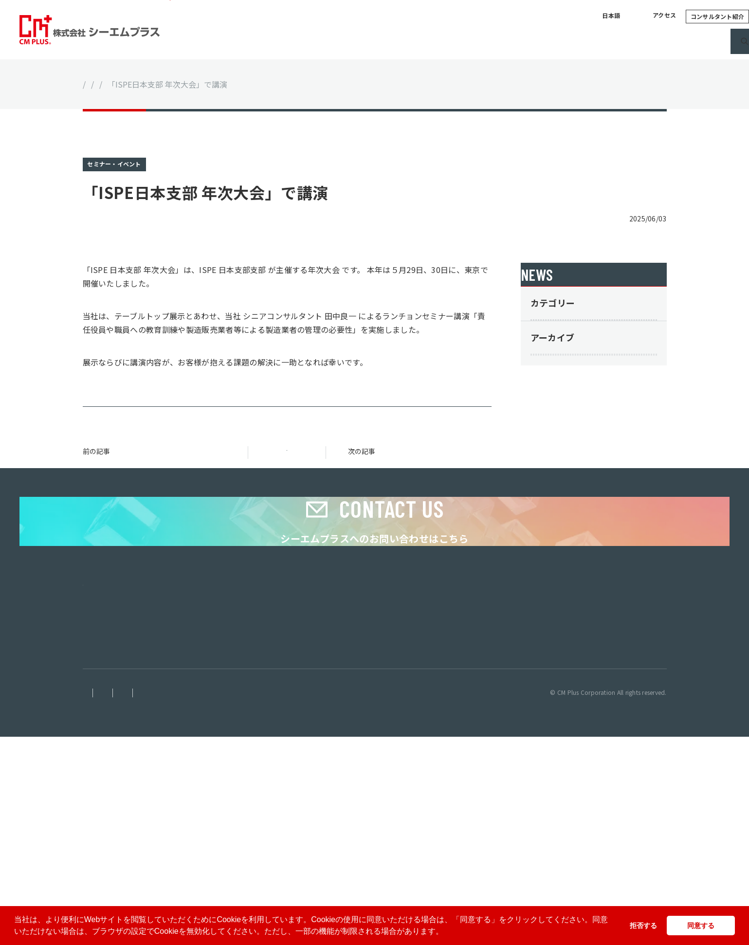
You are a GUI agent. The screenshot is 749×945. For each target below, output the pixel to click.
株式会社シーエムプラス (118, 824)
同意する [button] (700, 925)
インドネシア (102, 852)
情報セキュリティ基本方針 (229, 901)
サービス (432, 41)
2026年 (564, 472)
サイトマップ (302, 901)
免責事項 (95, 901)
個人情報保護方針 (150, 901)
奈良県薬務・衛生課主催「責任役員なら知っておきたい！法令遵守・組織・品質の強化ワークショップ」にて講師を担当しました (413, 476)
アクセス (572, 16)
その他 (563, 412)
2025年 (564, 499)
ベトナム (96, 843)
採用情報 (612, 41)
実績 (475, 41)
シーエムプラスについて (353, 41)
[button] (446, 932)
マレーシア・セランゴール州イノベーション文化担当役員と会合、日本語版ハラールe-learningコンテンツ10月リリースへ (160, 476)
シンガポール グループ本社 (124, 833)
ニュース (561, 41)
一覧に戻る (287, 471)
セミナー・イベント (199, 84)
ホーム (94, 84)
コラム (514, 41)
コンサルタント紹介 (625, 16)
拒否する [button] (643, 925)
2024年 (564, 525)
